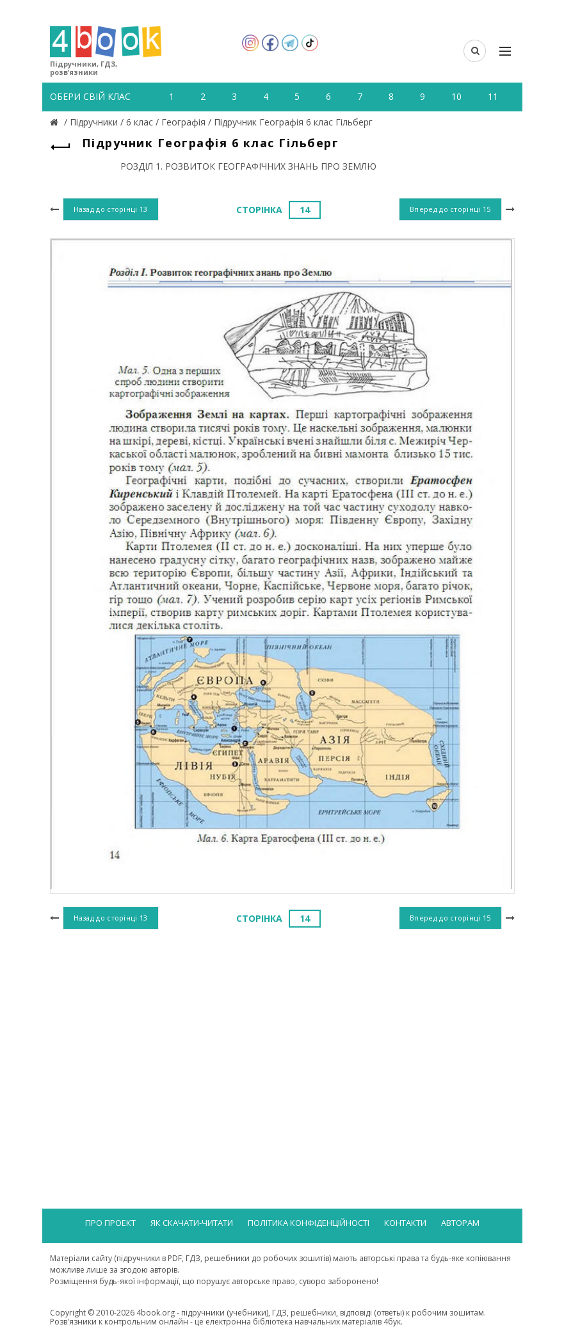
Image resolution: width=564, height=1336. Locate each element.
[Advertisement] (282, 1037)
